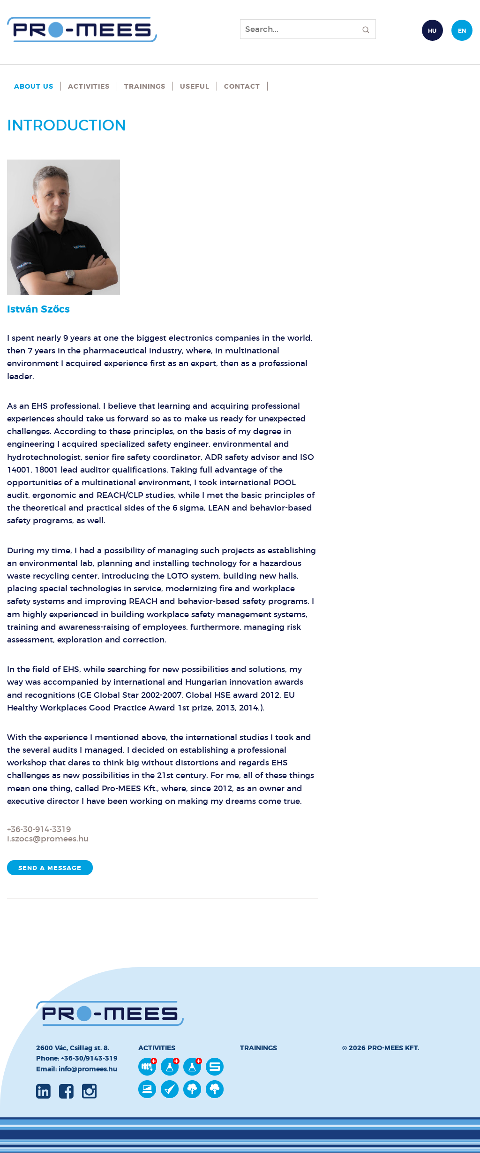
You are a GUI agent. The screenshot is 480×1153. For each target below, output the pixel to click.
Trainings (144, 86)
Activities (89, 86)
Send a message (50, 867)
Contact (242, 86)
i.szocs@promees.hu (48, 838)
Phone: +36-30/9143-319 (77, 1058)
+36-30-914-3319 (39, 829)
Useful (195, 86)
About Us (33, 86)
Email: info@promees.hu (76, 1069)
